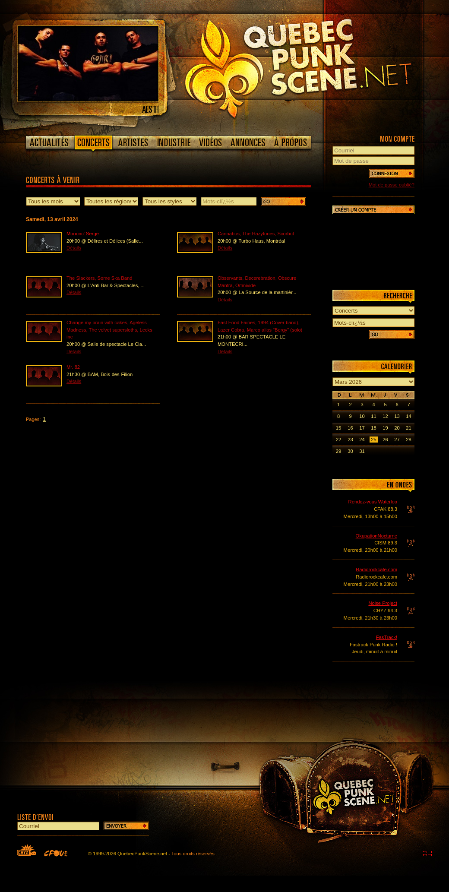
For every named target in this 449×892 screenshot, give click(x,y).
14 (408, 416)
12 (385, 416)
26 (385, 439)
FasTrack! (386, 637)
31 (361, 451)
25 (373, 439)
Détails (73, 247)
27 (396, 439)
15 (338, 427)
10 (361, 416)
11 (373, 416)
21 (408, 427)
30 (350, 451)
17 (361, 427)
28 (408, 439)
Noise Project (382, 603)
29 (338, 451)
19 (385, 427)
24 (361, 439)
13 (396, 416)
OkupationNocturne (376, 535)
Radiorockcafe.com (376, 569)
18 (373, 427)
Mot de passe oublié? (391, 184)
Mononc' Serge (82, 233)
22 (338, 439)
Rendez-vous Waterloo (372, 501)
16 (350, 427)
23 (350, 439)
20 (396, 427)
